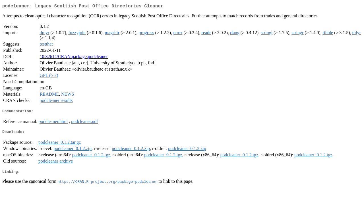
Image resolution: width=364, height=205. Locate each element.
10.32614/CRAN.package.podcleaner (73, 57)
